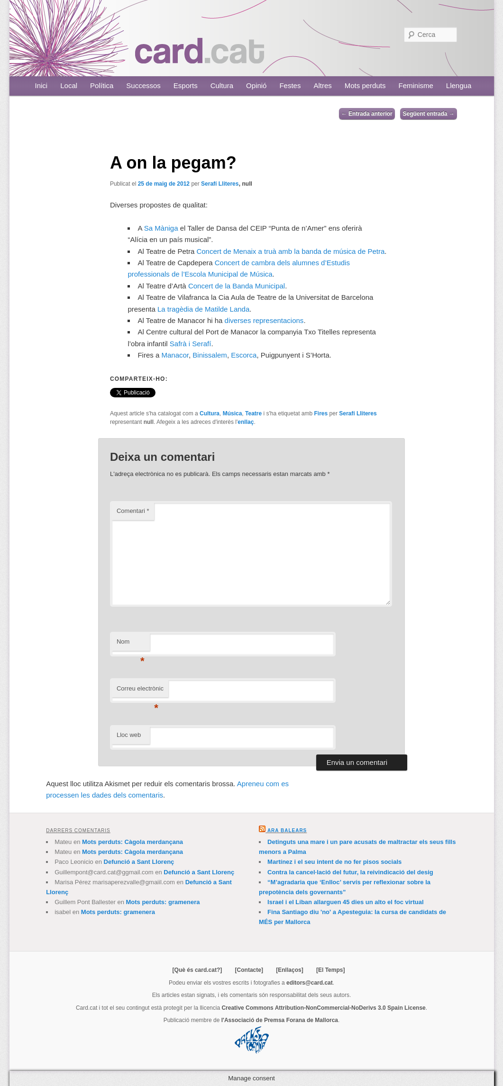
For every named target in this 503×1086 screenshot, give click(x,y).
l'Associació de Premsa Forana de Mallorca (279, 1020)
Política (101, 85)
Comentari (133, 510)
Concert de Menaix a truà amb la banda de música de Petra (290, 251)
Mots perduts (365, 85)
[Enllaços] (289, 970)
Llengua (458, 85)
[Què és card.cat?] (197, 970)
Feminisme (415, 85)
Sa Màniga (161, 228)
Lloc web (129, 734)
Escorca (243, 355)
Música (232, 413)
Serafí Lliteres (219, 183)
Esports (186, 85)
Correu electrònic (140, 691)
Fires (321, 413)
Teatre (253, 413)
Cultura (221, 85)
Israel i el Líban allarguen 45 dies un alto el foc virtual (345, 902)
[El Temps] (330, 970)
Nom (131, 644)
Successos (143, 85)
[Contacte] (249, 970)
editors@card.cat (309, 982)
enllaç (246, 422)
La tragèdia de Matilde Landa (203, 309)
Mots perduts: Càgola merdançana (132, 841)
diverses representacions (264, 320)
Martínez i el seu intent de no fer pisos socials (334, 861)
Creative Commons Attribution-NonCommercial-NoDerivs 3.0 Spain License (323, 1008)
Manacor (175, 355)
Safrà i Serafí (190, 344)
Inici (41, 85)
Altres (322, 85)
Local (68, 85)
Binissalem (209, 355)
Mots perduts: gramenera (163, 902)
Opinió (256, 85)
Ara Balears (287, 830)
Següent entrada (428, 113)
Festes (290, 85)
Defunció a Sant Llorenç (139, 861)
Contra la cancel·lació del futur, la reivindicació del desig (350, 872)
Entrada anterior (367, 113)
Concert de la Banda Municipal (236, 286)
